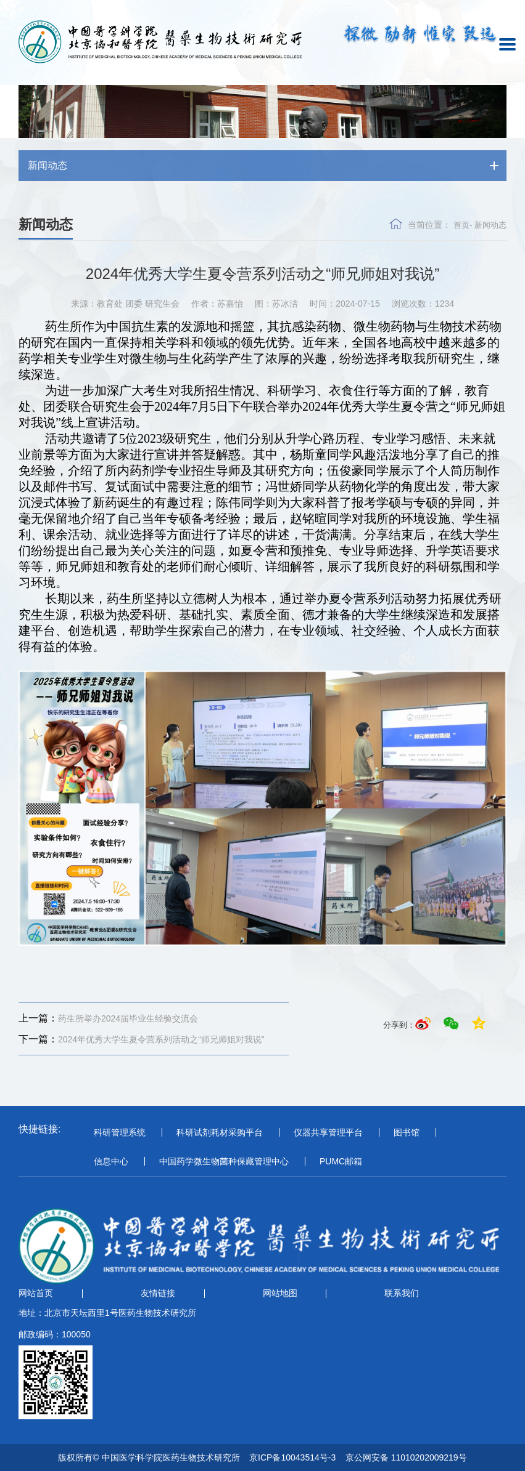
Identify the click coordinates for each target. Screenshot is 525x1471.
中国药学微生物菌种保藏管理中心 (224, 1161)
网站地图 (280, 1293)
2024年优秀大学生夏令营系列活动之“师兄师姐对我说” (141, 1039)
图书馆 (407, 1132)
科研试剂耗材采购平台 (219, 1132)
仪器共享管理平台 (328, 1132)
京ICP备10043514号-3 (292, 1457)
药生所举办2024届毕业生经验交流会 (108, 1018)
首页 (461, 225)
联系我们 (401, 1293)
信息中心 (111, 1161)
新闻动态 (490, 225)
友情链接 (158, 1293)
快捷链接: (39, 1129)
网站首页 (36, 1293)
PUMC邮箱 (341, 1161)
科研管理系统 (120, 1132)
